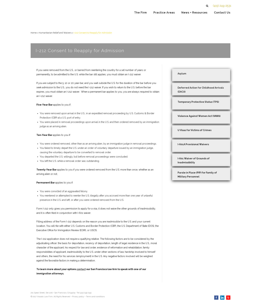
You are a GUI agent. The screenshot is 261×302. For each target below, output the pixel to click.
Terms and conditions (95, 297)
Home (34, 32)
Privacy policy (78, 297)
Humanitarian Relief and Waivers (55, 32)
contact (81, 269)
